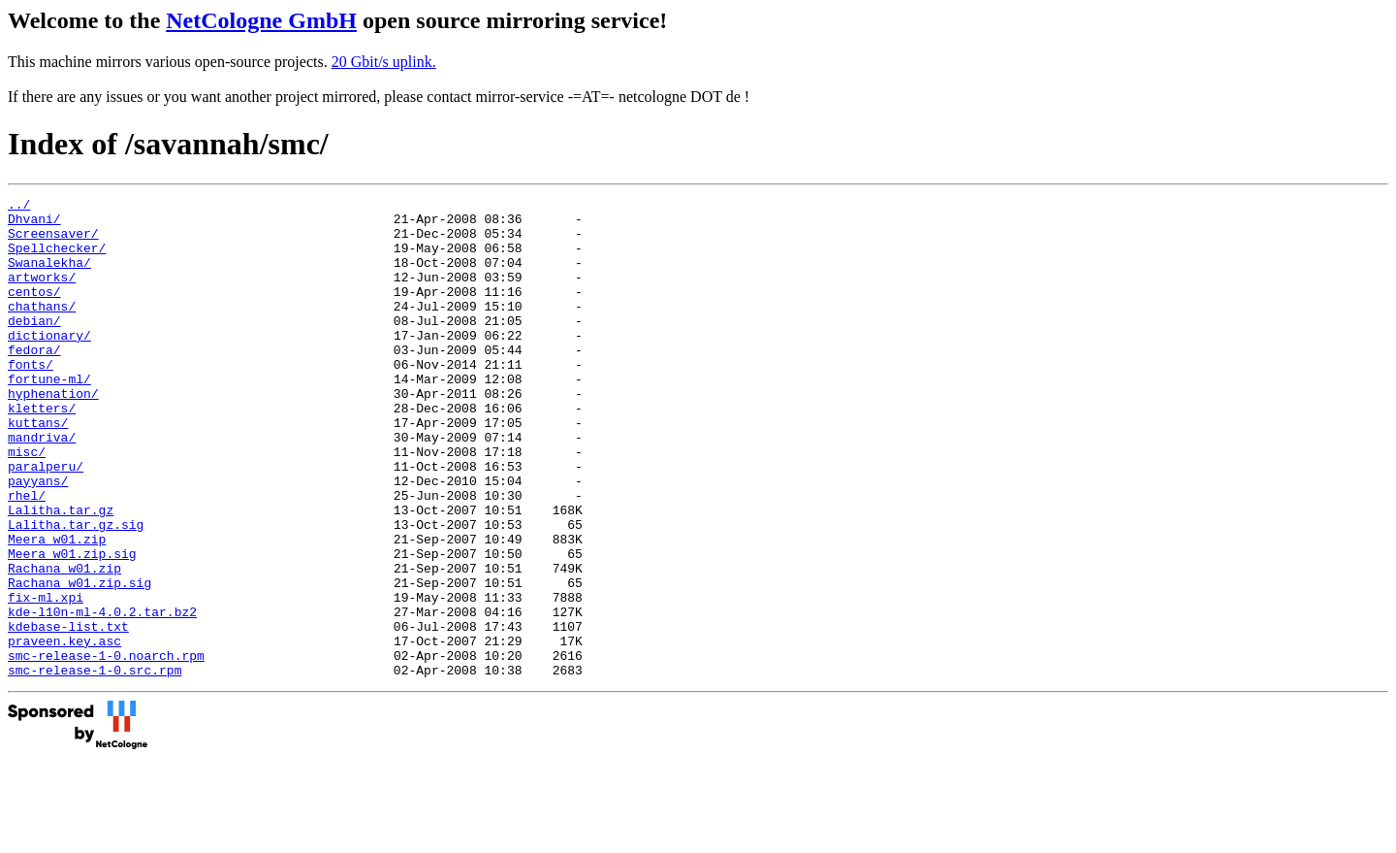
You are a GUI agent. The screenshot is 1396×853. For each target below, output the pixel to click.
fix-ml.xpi (45, 678)
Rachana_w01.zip (64, 643)
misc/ (27, 503)
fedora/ (34, 381)
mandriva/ (42, 486)
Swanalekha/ (49, 276)
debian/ (34, 346)
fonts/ (30, 399)
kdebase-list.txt (68, 713)
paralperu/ (45, 521)
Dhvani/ (34, 224)
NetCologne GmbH (261, 20)
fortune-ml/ (49, 416)
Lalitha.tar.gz (60, 573)
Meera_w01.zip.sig (72, 626)
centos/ (34, 311)
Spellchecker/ (57, 259)
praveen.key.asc (64, 730)
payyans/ (38, 538)
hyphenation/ (53, 434)
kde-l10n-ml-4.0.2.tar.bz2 (102, 696)
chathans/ (42, 329)
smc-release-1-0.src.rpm (94, 765)
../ (19, 206)
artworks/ (42, 294)
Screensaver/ (53, 241)
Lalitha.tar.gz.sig (75, 591)
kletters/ (42, 451)
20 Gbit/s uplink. (384, 61)
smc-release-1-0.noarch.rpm (106, 748)
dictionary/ (49, 364)
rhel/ (27, 556)
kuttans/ (38, 468)
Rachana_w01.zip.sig (79, 661)
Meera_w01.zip (57, 608)
